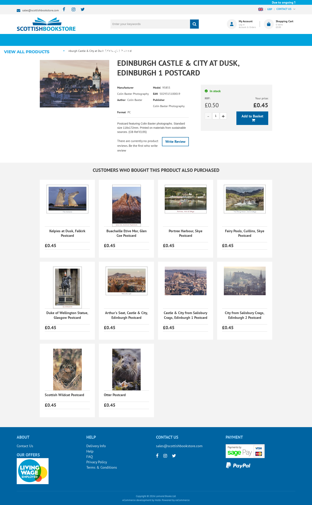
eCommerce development (136, 500)
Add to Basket (252, 116)
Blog (174, 40)
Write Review (175, 141)
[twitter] (81, 9)
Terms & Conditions (101, 467)
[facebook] (63, 9)
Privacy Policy (96, 462)
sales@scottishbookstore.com (40, 10)
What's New (126, 40)
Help (90, 451)
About (222, 40)
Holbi (158, 500)
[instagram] (72, 9)
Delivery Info (96, 446)
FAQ (89, 456)
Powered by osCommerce (176, 500)
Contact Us (25, 446)
